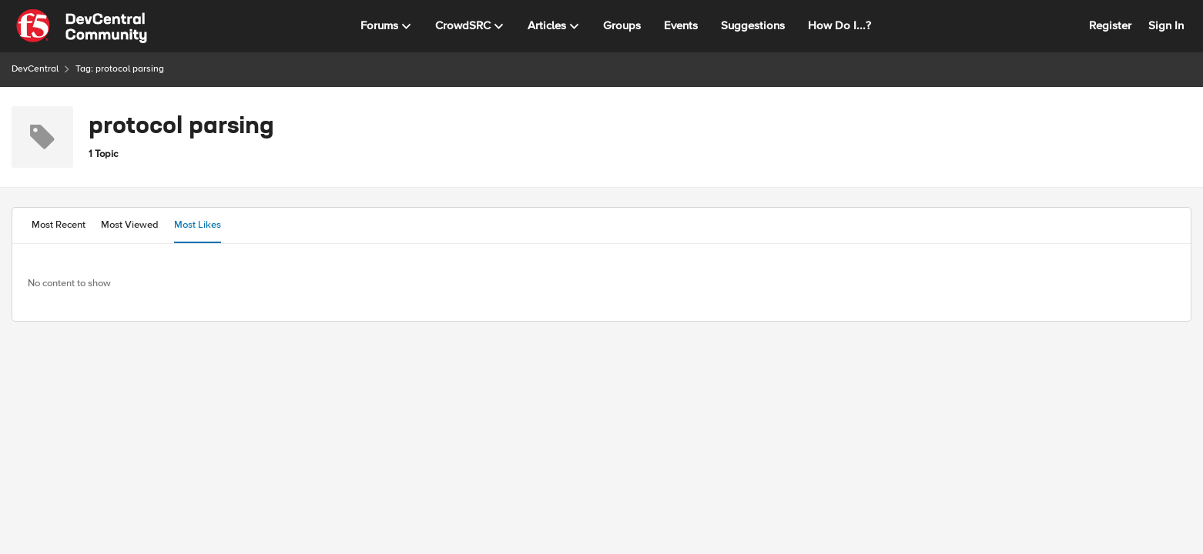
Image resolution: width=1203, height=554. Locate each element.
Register (1110, 25)
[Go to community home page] (82, 26)
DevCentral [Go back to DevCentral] (35, 69)
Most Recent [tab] (58, 225)
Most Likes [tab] (197, 225)
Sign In (1166, 25)
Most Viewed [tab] (130, 225)
